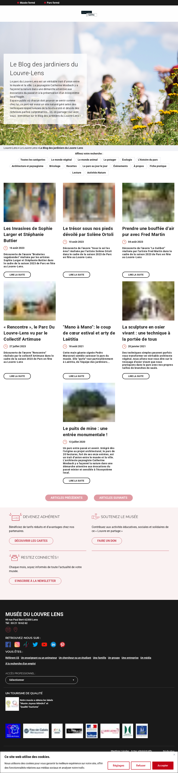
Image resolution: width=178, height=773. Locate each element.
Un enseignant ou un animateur (39, 657)
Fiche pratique (158, 166)
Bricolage (54, 166)
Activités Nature (96, 172)
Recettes (71, 166)
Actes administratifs (141, 751)
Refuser (141, 765)
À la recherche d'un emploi (20, 663)
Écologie (127, 159)
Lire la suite (17, 274)
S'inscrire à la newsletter (35, 581)
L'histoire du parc (148, 159)
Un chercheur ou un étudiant (75, 657)
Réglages (118, 765)
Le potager (110, 159)
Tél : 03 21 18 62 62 (16, 623)
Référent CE (12, 657)
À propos (139, 166)
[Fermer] (174, 754)
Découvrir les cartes (31, 540)
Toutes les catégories (32, 159)
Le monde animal (88, 159)
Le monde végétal (61, 159)
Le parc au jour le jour (95, 166)
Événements (120, 166)
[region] (89, 762)
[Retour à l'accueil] (89, 14)
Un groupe (114, 657)
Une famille (99, 657)
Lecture (76, 172)
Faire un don (106, 540)
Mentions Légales (120, 751)
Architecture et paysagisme (27, 166)
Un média (145, 657)
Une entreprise (130, 657)
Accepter (163, 765)
